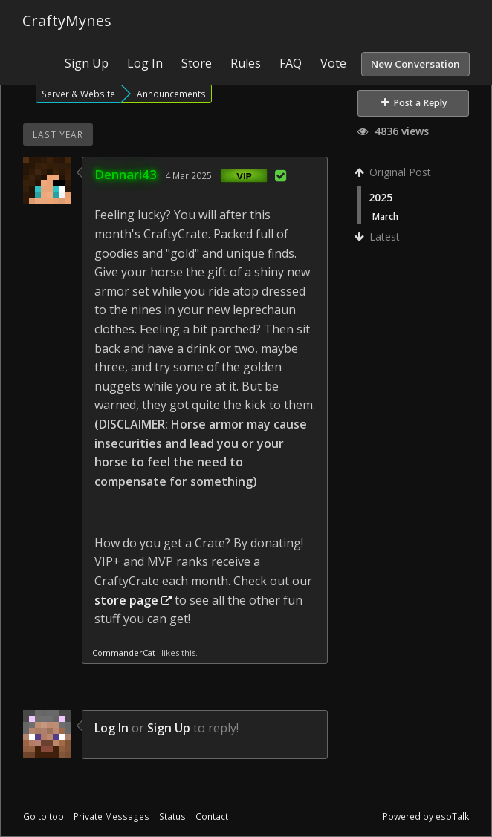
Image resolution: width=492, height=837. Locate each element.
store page (133, 600)
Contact (211, 816)
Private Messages (111, 816)
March (385, 216)
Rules (245, 63)
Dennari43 (125, 174)
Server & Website (78, 94)
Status (172, 816)
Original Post (394, 172)
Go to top (43, 816)
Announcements (171, 94)
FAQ (290, 63)
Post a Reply (414, 103)
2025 (380, 197)
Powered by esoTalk (426, 816)
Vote (333, 63)
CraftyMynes (66, 20)
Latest (378, 236)
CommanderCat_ (125, 652)
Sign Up (87, 63)
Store (196, 63)
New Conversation (415, 64)
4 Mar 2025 (188, 175)
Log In (145, 63)
